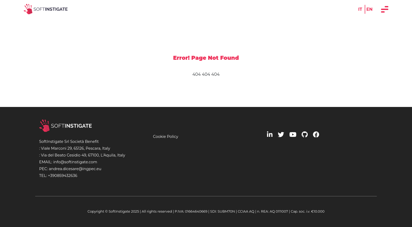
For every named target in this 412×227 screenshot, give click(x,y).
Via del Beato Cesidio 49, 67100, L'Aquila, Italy (83, 155)
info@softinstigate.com (75, 162)
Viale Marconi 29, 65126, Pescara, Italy (75, 148)
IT (360, 9)
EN (369, 9)
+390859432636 (62, 175)
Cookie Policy (165, 136)
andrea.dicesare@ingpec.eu (75, 168)
